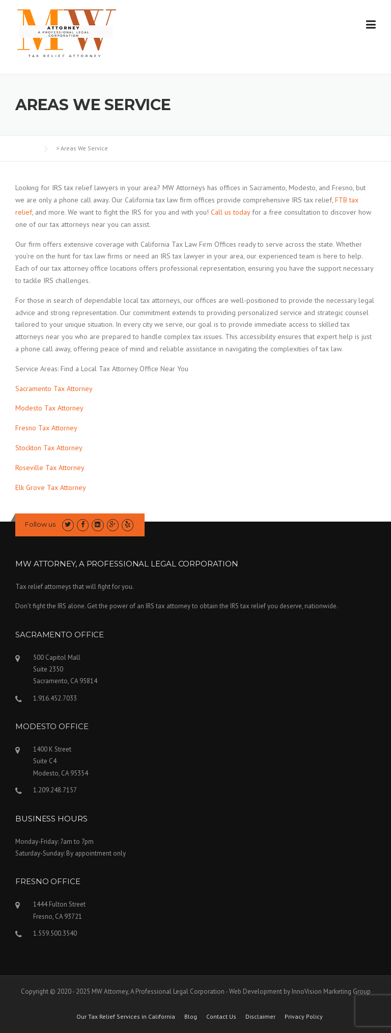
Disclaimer (260, 1017)
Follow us (40, 524)
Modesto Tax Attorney (49, 407)
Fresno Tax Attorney (46, 427)
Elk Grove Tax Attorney (50, 487)
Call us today (230, 212)
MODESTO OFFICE (52, 726)
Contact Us (221, 1017)
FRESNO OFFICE (47, 881)
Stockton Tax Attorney (48, 447)
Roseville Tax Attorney (50, 467)
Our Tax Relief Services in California (125, 1017)
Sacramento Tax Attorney (54, 388)
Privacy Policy (304, 1017)
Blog (190, 1017)
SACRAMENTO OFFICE (59, 634)
